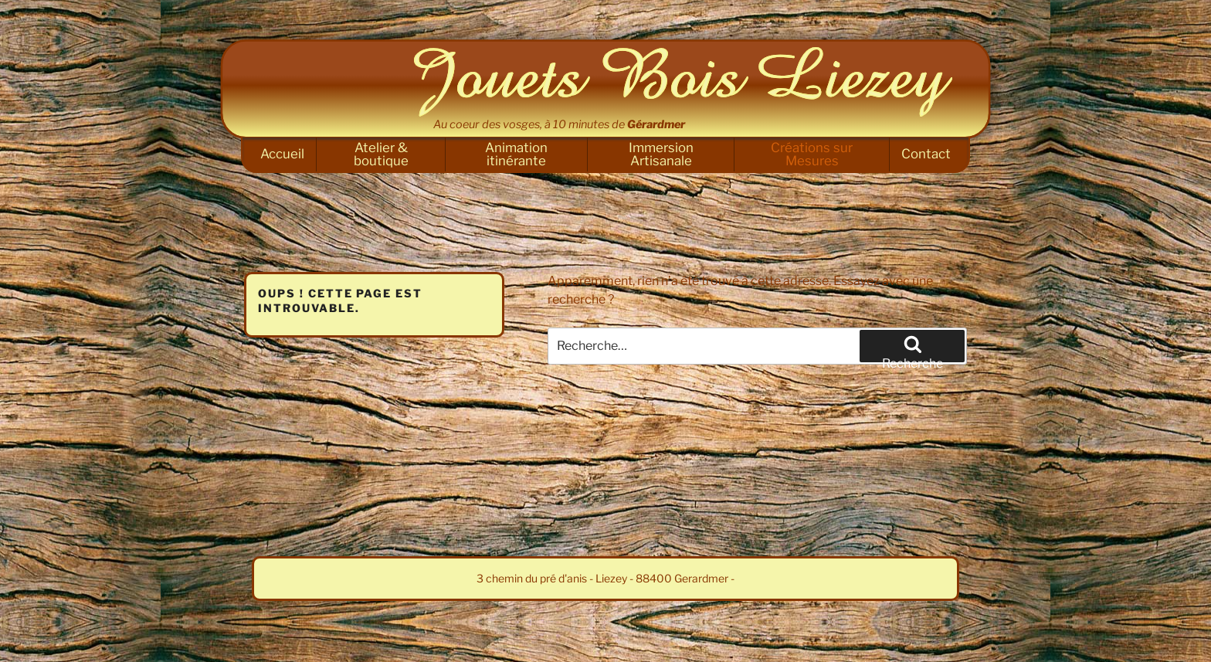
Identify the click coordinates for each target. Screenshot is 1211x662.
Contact (926, 153)
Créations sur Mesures (812, 154)
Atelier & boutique (381, 154)
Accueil (282, 153)
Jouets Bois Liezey (683, 82)
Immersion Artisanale (661, 154)
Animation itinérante (516, 154)
